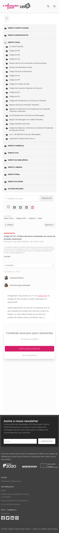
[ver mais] (7, 256)
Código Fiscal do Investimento (20, 71)
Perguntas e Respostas (11, 481)
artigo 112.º (42, 295)
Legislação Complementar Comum (22, 138)
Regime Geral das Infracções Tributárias (24, 105)
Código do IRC (14, 55)
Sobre (3, 490)
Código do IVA (14, 59)
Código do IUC (14, 92)
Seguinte (49, 225)
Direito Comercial (16, 146)
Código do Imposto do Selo (19, 84)
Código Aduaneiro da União (19, 124)
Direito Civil (13, 153)
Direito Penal (14, 174)
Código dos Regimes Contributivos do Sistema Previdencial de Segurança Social (31, 129)
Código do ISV (14, 96)
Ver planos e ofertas (29, 349)
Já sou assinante (29, 355)
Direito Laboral (15, 167)
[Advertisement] (29, 386)
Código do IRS (14, 51)
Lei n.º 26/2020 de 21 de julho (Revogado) (24, 134)
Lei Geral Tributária (16, 46)
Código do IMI (14, 76)
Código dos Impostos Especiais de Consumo (25, 88)
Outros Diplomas (15, 189)
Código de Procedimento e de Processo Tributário (27, 101)
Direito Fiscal (14, 42)
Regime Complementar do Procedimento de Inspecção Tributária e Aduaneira (29, 110)
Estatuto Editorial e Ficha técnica (14, 500)
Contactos (5, 513)
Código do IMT (14, 80)
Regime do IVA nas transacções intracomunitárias (28, 63)
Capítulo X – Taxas (35, 218)
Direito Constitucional (18, 28)
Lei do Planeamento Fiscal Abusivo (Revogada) (26, 115)
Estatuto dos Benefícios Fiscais (20, 67)
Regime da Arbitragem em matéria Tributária (26, 120)
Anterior (9, 225)
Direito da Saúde (15, 181)
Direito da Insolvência (18, 160)
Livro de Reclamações (10, 504)
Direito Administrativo (18, 35)
